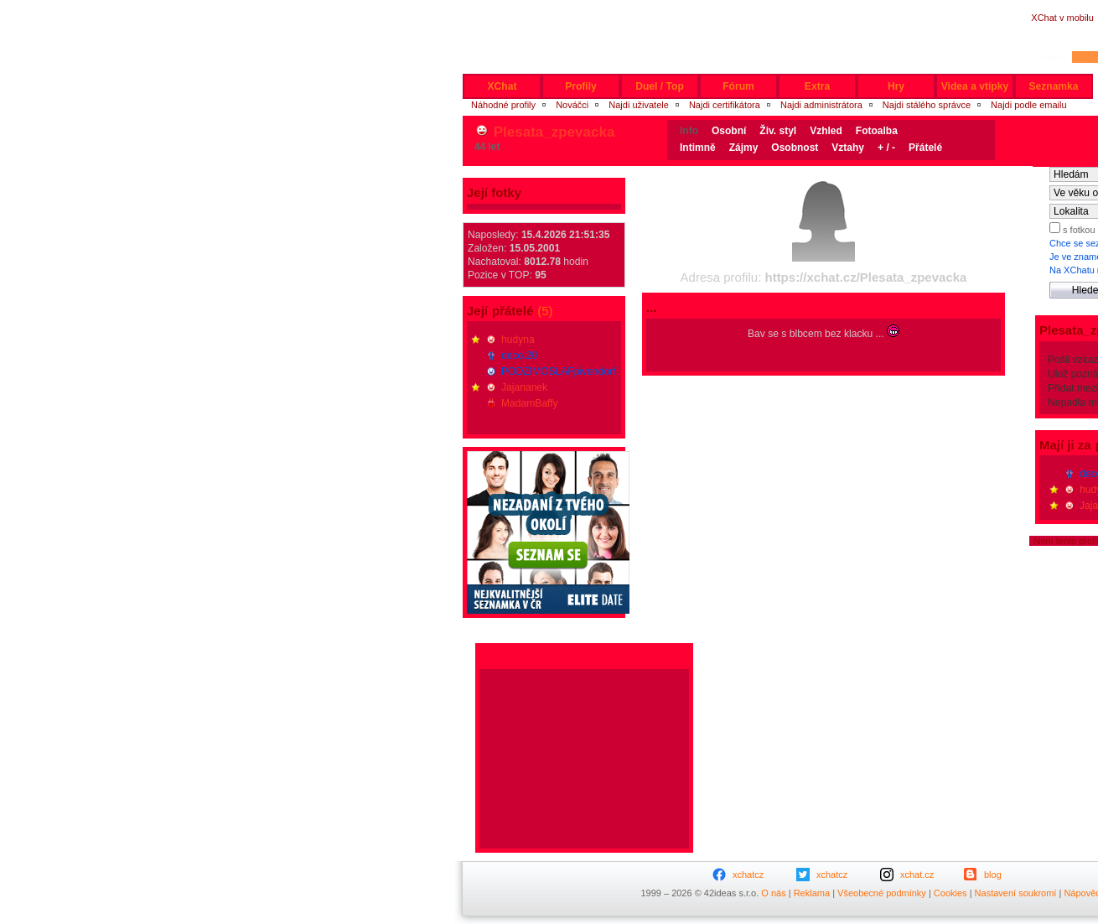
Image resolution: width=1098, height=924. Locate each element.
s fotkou (1077, 230)
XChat (502, 86)
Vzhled (826, 131)
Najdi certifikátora (724, 105)
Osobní (729, 131)
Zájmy (744, 147)
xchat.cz (917, 874)
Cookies (950, 893)
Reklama (812, 893)
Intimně (698, 147)
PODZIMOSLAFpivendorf (558, 371)
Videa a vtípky (974, 86)
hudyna (518, 339)
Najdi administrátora (821, 105)
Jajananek (524, 387)
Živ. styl (777, 131)
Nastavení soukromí (1016, 893)
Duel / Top (659, 86)
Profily (581, 86)
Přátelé (925, 147)
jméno (1052, 56)
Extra (817, 86)
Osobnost (794, 147)
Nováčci (572, 105)
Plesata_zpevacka (554, 132)
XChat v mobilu (1062, 18)
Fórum (738, 86)
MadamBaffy (529, 403)
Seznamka (1053, 86)
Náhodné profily (503, 105)
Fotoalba (877, 131)
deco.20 (519, 355)
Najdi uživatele (639, 105)
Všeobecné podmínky (881, 893)
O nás (773, 893)
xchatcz (748, 874)
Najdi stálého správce (927, 105)
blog (993, 874)
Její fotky (494, 192)
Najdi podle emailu (1029, 105)
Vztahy (847, 147)
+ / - (886, 147)
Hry (896, 86)
